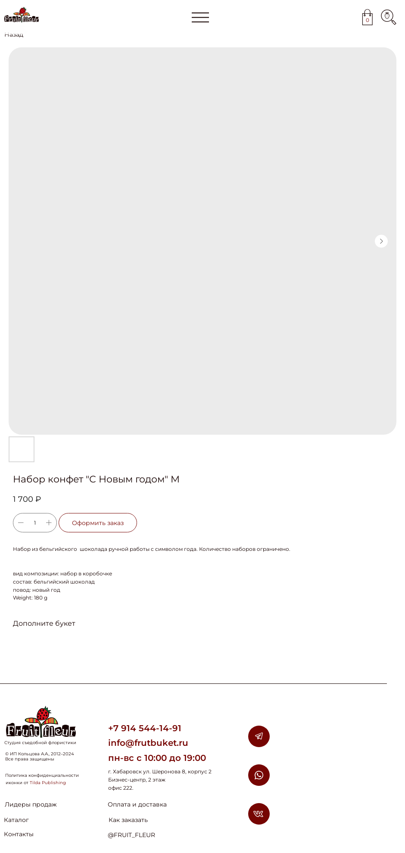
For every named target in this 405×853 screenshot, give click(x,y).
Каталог (16, 820)
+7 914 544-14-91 (144, 728)
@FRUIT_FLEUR (131, 835)
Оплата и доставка (137, 804)
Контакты (19, 834)
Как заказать (128, 820)
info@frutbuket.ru (148, 743)
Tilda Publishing (48, 782)
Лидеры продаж (31, 804)
